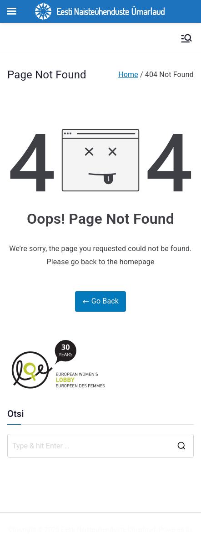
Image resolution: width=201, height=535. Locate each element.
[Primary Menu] (186, 38)
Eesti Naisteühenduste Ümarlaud (108, 529)
